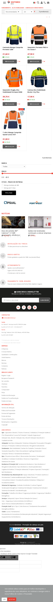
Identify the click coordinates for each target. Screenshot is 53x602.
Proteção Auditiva (44, 432)
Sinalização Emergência (9, 488)
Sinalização (40, 456)
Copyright (5, 425)
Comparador (6, 390)
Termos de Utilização (8, 408)
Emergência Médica (8, 509)
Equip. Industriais (28, 474)
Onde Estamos (6, 357)
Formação (45, 469)
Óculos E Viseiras (23, 432)
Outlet (4, 511)
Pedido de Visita (6, 401)
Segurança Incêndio (29, 493)
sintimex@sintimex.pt (9, 318)
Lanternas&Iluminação (18, 477)
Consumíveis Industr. (8, 480)
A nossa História (6, 352)
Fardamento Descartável (38, 506)
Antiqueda (5, 443)
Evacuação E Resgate (44, 443)
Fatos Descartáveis (22, 451)
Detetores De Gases (8, 461)
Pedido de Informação (8, 395)
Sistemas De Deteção (25, 488)
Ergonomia (34, 459)
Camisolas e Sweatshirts (34, 8)
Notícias (4, 369)
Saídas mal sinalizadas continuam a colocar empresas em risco (39, 233)
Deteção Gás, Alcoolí (23, 438)
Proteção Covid (6, 506)
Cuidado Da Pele (7, 440)
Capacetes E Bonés (11, 432)
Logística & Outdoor (8, 469)
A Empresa (5, 349)
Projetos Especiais (35, 469)
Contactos (5, 366)
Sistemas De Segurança (9, 485)
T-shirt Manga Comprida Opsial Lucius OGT (12, 133)
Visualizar (9, 61)
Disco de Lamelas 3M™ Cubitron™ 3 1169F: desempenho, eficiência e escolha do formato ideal (11, 234)
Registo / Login (6, 375)
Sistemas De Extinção (40, 488)
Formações (5, 493)
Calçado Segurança (33, 435)
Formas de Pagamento (8, 413)
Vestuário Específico (8, 451)
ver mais (6, 236)
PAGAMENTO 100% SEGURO (19, 281)
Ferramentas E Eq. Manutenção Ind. (12, 474)
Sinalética (5, 459)
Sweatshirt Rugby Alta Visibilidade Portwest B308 (12, 91)
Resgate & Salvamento (37, 445)
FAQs (3, 392)
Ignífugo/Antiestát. (35, 451)
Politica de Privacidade (8, 410)
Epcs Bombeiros (23, 467)
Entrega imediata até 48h (10, 185)
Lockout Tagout (36, 485)
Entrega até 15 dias (8, 188)
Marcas (4, 360)
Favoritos (4, 387)
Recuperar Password (8, 378)
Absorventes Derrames (28, 456)
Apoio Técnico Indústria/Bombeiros (13, 503)
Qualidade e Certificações (9, 354)
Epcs (3, 456)
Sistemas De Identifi (8, 490)
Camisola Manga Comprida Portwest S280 (13, 48)
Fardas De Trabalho (27, 448)
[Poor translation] (13, 557)
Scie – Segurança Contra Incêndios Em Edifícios (17, 501)
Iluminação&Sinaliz (35, 467)
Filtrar (8, 193)
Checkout (4, 384)
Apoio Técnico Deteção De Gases (26, 498)
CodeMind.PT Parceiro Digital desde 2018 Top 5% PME (27, 543)
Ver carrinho (5, 381)
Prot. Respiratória (7, 435)
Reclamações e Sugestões (9, 422)
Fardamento (6, 8)
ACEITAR (12, 599)
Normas (4, 363)
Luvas (8, 511)
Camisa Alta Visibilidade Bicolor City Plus (36, 91)
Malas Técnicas (32, 477)
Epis (3, 432)
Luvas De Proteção (20, 435)
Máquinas (40, 480)
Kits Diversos (24, 506)
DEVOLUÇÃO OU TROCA (17, 244)
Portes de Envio (6, 416)
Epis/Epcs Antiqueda (15, 443)
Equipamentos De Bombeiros (11, 517)
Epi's (13, 506)
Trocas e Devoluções (8, 419)
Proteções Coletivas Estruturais (18, 445)
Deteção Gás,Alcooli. (37, 438)
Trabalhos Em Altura (15, 493)
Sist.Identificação (21, 490)
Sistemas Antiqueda (29, 443)
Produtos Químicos (42, 474)
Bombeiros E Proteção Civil (10, 464)
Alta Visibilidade (18, 8)
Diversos (27, 459)
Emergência (5, 496)
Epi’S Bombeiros (7, 472)
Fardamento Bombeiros (22, 453)
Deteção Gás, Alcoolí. (8, 438)
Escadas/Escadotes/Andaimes (26, 480)
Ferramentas (6, 477)
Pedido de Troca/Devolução (10, 398)
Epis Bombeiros (40, 464)
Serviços (4, 445)
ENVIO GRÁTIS (14, 254)
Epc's (17, 506)
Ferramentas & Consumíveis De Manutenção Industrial (19, 514)
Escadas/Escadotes (8, 482)
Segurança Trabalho (43, 493)
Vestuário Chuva (40, 448)
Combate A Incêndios (16, 459)
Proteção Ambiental (21, 469)
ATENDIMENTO (14, 265)
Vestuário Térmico (7, 453)
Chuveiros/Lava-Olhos (12, 456)
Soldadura (33, 432)
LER (4, 599)
